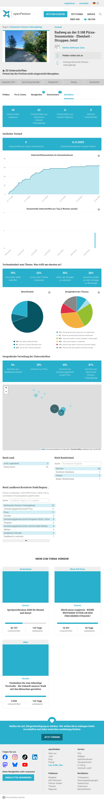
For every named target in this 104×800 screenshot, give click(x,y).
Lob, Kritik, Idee (55, 765)
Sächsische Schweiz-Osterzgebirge (26, 27)
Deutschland (25, 569)
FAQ (79, 753)
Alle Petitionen (54, 780)
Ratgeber (52, 777)
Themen (52, 786)
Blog (50, 759)
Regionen (52, 789)
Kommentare (53, 93)
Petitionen (77, 14)
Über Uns (75, 19)
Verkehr (58, 27)
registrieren (69, 3)
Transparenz (83, 777)
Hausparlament (84, 762)
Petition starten (55, 14)
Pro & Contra (20, 94)
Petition (6, 94)
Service (91, 14)
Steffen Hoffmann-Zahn (73, 48)
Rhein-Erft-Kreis (77, 569)
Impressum (83, 786)
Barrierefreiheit (84, 789)
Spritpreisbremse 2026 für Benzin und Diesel (25, 611)
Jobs (50, 756)
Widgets (81, 756)
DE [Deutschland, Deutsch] (96, 3)
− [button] (6, 392)
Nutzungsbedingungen (88, 780)
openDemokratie (85, 759)
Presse (51, 762)
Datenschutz (83, 783)
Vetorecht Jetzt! (85, 768)
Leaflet (43, 449)
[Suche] (100, 14)
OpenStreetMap (76, 449)
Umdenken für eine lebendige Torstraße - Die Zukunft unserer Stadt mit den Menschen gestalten (25, 686)
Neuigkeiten (36, 93)
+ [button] (6, 388)
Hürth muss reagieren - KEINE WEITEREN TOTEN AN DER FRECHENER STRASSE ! (77, 612)
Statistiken (69, 94)
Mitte (25, 642)
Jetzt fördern (52, 737)
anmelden (84, 3)
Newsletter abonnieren (18, 777)
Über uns (52, 753)
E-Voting (81, 765)
